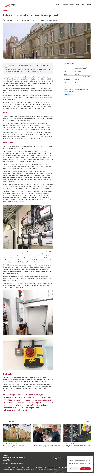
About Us (58, 4)
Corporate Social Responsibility (49, 467)
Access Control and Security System (11, 443)
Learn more (67, 94)
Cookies (18, 467)
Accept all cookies (85, 468)
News (83, 4)
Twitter (5, 463)
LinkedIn (20, 463)
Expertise (65, 4)
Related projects (8, 421)
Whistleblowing (60, 467)
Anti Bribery (32, 467)
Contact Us (88, 4)
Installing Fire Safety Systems (40, 443)
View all (88, 421)
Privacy (4, 467)
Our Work (71, 4)
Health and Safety (25, 467)
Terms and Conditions (11, 467)
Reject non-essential (74, 468)
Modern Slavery (39, 467)
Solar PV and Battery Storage (70, 443)
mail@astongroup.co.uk (61, 459)
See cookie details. (82, 465)
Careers (77, 4)
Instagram (12, 463)
